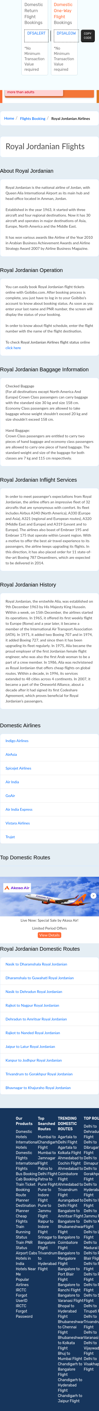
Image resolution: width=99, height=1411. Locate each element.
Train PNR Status (24, 1245)
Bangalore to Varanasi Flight (70, 1298)
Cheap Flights (21, 1219)
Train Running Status (23, 1232)
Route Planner (22, 1198)
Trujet (10, 837)
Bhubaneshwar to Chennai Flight (71, 1327)
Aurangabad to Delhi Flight (70, 1203)
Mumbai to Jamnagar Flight (47, 1158)
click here (13, 347)
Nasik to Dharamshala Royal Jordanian (36, 964)
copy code (88, 36)
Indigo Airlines (17, 740)
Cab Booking (26, 1179)
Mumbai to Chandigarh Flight (48, 1142)
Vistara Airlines (18, 823)
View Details (49, 935)
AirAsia (11, 754)
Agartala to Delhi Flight (67, 1140)
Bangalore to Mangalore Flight (69, 1258)
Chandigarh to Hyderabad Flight (70, 1385)
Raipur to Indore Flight (46, 1226)
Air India (12, 782)
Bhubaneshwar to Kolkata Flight (71, 1343)
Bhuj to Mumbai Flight (70, 1356)
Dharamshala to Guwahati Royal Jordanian (40, 978)
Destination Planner (26, 1208)
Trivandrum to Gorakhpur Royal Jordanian (39, 1074)
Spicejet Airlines (18, 768)
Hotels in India (23, 1261)
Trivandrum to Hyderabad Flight (48, 1261)
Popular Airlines (22, 1282)
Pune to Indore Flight (44, 1195)
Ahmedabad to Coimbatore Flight (70, 1174)
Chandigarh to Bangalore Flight (70, 1369)
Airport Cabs (26, 1253)
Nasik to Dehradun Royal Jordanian (34, 991)
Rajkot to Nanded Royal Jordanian (33, 1032)
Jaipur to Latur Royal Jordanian (30, 1046)
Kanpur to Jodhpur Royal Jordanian (34, 1060)
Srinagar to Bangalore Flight (47, 1242)
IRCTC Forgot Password (24, 1311)
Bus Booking (26, 1174)
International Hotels (27, 1145)
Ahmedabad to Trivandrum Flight (70, 1189)
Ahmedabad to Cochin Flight (70, 1161)
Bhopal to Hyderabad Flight (67, 1311)
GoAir (10, 795)
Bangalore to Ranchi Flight (69, 1287)
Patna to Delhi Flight (47, 1171)
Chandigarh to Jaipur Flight (70, 1398)
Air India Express (19, 809)
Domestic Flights (24, 1155)
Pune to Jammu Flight (44, 1210)
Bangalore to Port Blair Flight (69, 1274)
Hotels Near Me (26, 1272)
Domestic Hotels (24, 1134)
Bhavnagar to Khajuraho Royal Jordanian (38, 1087)
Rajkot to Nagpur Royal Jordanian (32, 1005)
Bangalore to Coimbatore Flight (69, 1242)
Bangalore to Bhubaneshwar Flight (71, 1226)
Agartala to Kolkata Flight (69, 1150)
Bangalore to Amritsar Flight (70, 1213)
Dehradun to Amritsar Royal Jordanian (36, 1019)
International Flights (27, 1166)
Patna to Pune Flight (48, 1182)
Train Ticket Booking (25, 1187)
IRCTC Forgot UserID (21, 1295)
